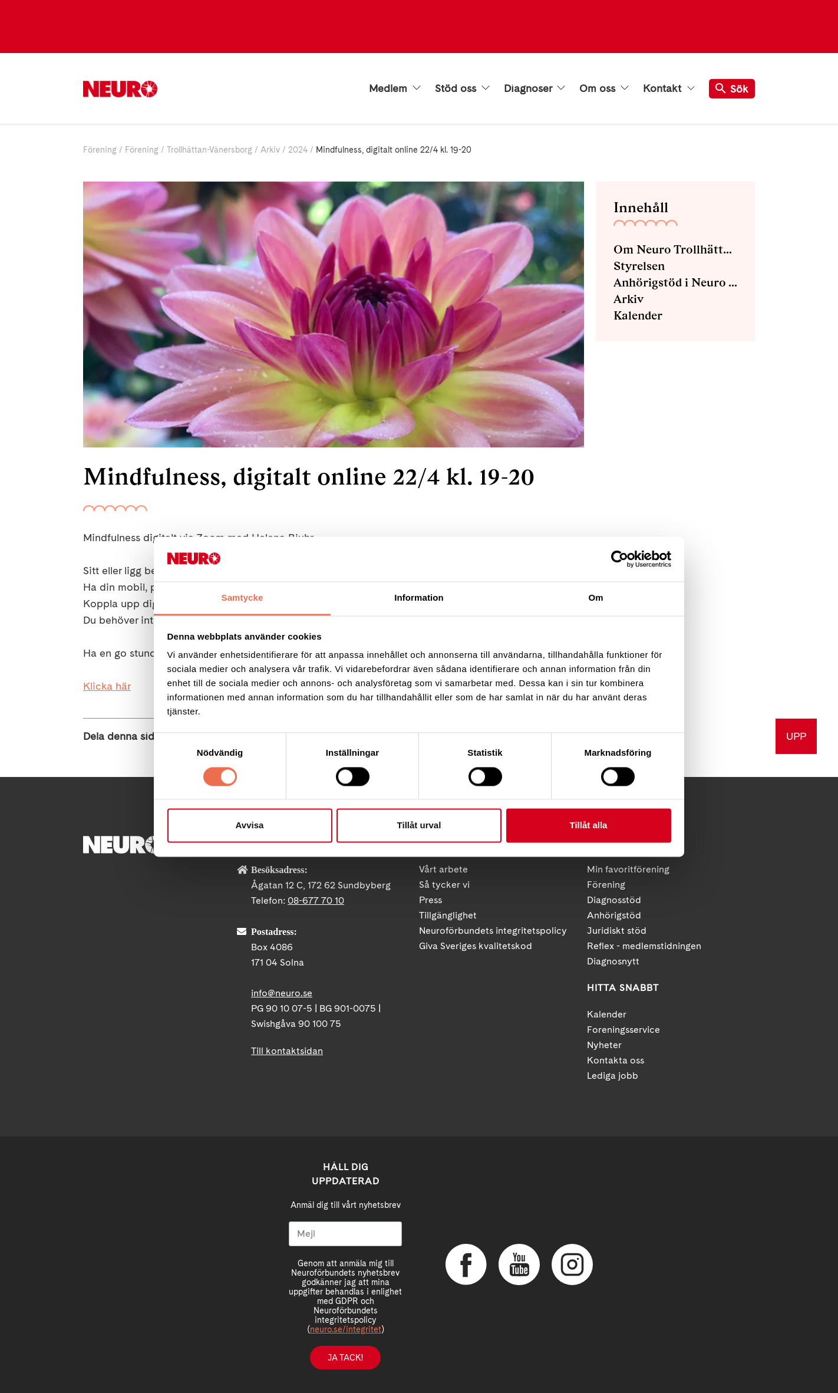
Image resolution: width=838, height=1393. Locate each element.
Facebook (466, 1264)
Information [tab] (419, 598)
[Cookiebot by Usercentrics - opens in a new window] (619, 559)
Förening (100, 149)
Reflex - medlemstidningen (644, 945)
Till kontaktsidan (287, 1050)
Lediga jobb (612, 1075)
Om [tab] (595, 598)
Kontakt (669, 88)
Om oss (604, 88)
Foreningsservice (623, 1029)
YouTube (519, 1264)
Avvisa (250, 826)
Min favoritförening (628, 869)
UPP (796, 736)
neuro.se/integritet (345, 1329)
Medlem (395, 88)
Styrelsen (639, 266)
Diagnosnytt (613, 961)
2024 (298, 149)
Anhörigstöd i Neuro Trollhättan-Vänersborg (675, 282)
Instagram (572, 1264)
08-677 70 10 (316, 900)
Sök (731, 89)
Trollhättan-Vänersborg (209, 149)
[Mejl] (345, 1233)
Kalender (637, 315)
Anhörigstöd (614, 915)
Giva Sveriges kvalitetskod (475, 945)
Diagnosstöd (614, 899)
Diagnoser (534, 88)
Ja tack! (345, 1357)
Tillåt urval (419, 826)
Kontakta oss (615, 1060)
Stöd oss (462, 88)
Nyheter (604, 1044)
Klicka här (107, 686)
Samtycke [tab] (242, 598)
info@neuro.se (281, 993)
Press (430, 899)
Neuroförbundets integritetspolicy (493, 930)
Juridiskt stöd (616, 930)
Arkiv (270, 149)
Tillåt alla (589, 826)
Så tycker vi (444, 884)
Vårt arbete (443, 869)
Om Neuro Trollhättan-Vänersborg (675, 249)
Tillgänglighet (448, 915)
